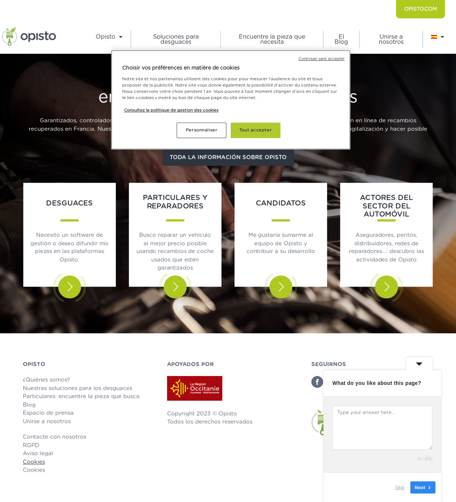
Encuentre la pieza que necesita (272, 39)
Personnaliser (201, 130)
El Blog (341, 39)
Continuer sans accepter (321, 59)
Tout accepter (255, 130)
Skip (399, 487)
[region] (230, 100)
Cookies (34, 462)
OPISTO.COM (420, 9)
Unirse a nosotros (391, 39)
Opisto (105, 37)
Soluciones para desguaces (176, 39)
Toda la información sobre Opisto (228, 157)
